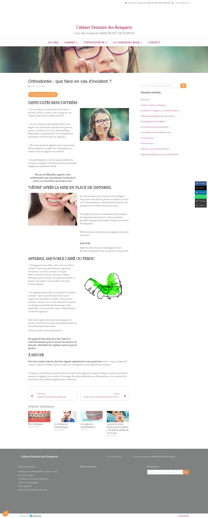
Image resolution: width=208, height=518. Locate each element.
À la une (145, 99)
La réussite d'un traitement (154, 127)
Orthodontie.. (147, 143)
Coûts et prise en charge (153, 105)
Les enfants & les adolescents (155, 132)
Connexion (183, 515)
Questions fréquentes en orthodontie (159, 154)
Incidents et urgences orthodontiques (160, 110)
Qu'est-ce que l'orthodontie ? (155, 149)
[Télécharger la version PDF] (43, 94)
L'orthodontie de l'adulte (153, 121)
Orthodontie (147, 138)
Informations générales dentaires (158, 116)
